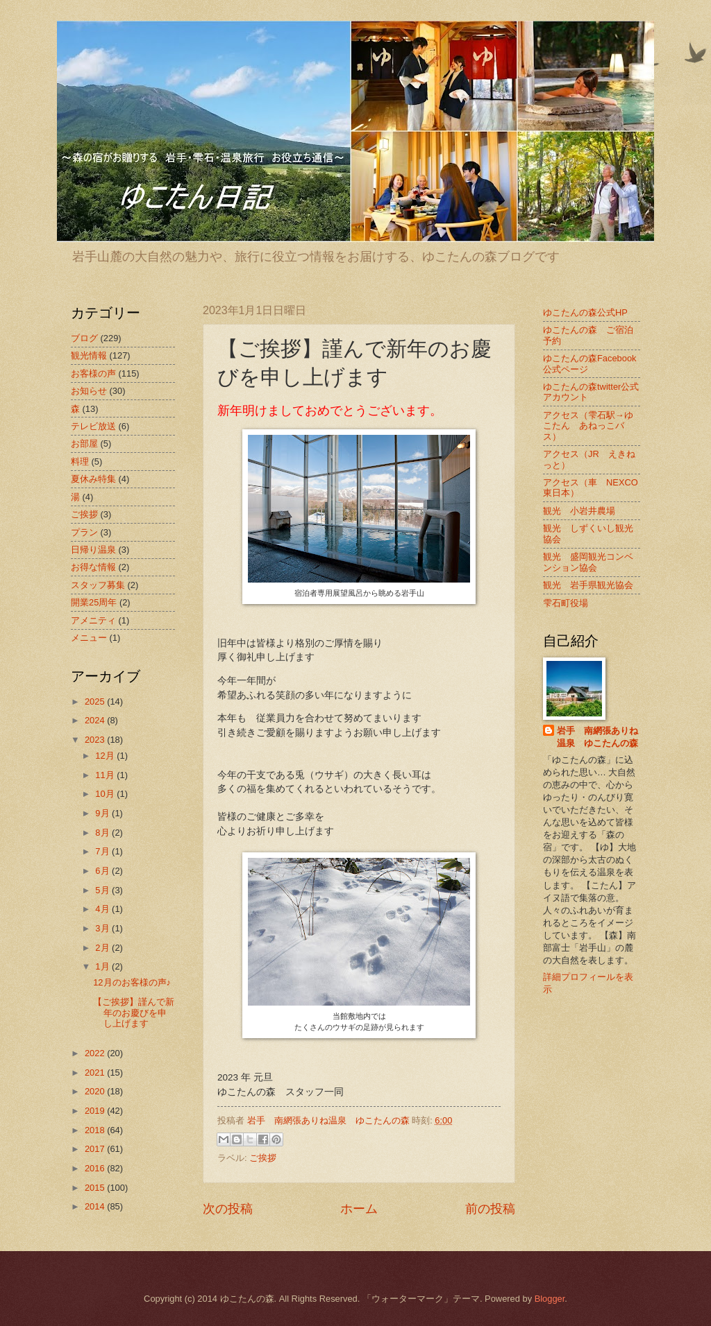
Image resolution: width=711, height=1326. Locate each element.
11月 (106, 775)
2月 (103, 947)
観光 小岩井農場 (579, 511)
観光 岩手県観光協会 (588, 585)
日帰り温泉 (93, 549)
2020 (96, 1091)
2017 (96, 1149)
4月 (103, 909)
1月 (103, 966)
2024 (96, 720)
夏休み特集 (93, 479)
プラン (84, 532)
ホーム (359, 1209)
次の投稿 (228, 1209)
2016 (96, 1168)
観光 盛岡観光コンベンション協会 (588, 561)
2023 (96, 739)
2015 (96, 1187)
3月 (103, 928)
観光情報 (89, 355)
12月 (106, 755)
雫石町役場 (565, 603)
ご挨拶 (262, 1158)
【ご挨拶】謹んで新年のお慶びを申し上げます (133, 1012)
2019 (96, 1110)
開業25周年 (94, 602)
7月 (103, 851)
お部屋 (84, 443)
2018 (96, 1130)
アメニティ (93, 620)
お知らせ (89, 391)
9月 (103, 813)
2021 (96, 1072)
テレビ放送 (93, 426)
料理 (80, 461)
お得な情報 (93, 567)
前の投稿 (490, 1209)
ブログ (84, 338)
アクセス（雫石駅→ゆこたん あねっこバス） (588, 426)
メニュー (89, 637)
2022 (96, 1053)
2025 (96, 701)
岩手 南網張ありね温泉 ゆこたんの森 (597, 736)
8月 (103, 832)
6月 (103, 871)
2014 (96, 1206)
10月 (106, 794)
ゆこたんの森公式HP (585, 312)
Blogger (550, 1298)
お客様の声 (93, 373)
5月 (103, 890)
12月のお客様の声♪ (132, 982)
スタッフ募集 (98, 585)
